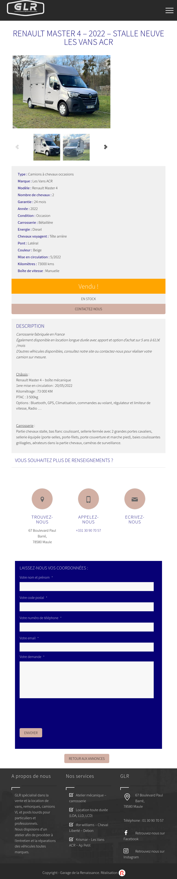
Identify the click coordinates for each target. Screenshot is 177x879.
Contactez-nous (88, 309)
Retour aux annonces (87, 758)
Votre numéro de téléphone (41, 618)
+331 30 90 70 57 (88, 530)
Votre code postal (33, 598)
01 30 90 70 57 (152, 820)
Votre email (29, 638)
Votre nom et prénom (36, 577)
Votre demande (32, 657)
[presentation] (55, 712)
